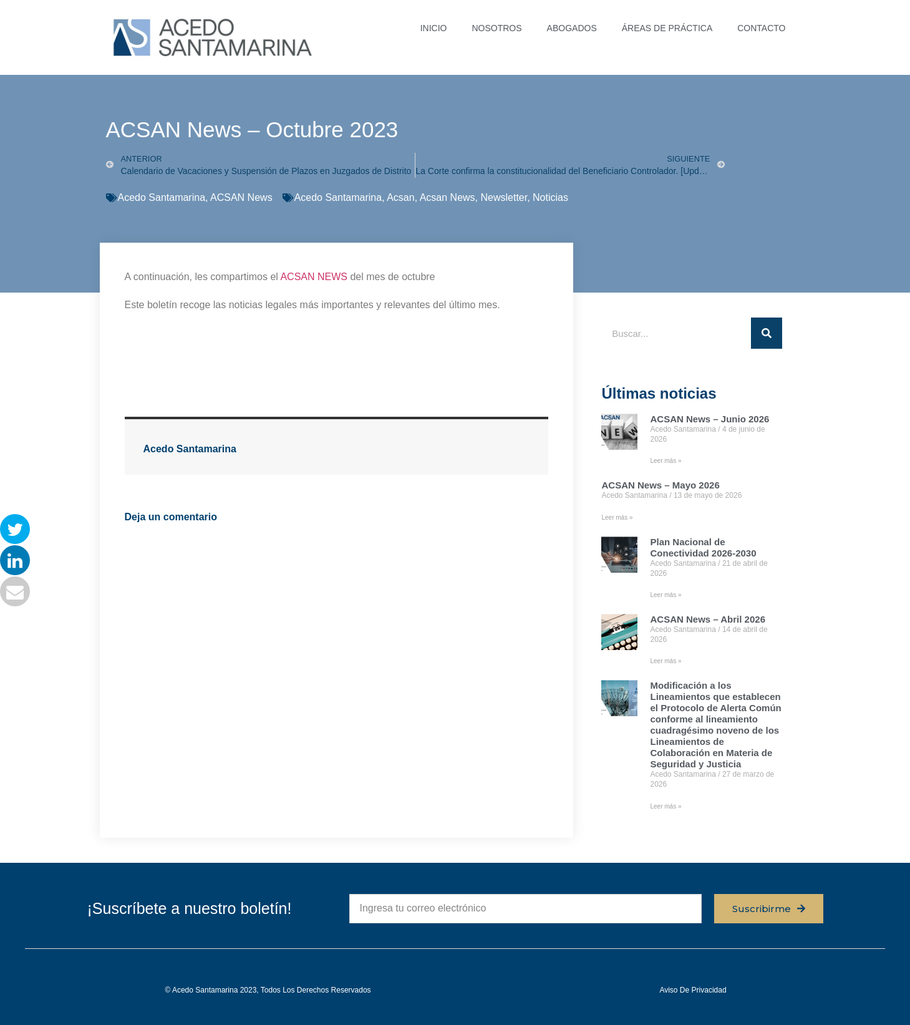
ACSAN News (241, 197)
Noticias (550, 197)
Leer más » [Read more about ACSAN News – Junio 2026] (665, 460)
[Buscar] (766, 333)
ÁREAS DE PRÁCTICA (667, 28)
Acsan (400, 197)
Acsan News (447, 197)
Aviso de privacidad (692, 990)
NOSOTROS (496, 28)
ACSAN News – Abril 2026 (707, 619)
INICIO (433, 28)
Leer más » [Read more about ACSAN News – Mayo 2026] (616, 517)
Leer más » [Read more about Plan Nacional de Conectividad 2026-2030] (665, 594)
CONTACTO (761, 28)
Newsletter (503, 197)
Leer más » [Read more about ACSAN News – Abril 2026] (665, 661)
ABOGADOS (572, 28)
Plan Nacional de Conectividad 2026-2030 (703, 547)
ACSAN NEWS (313, 276)
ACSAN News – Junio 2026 (709, 419)
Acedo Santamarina (162, 197)
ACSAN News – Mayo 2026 (660, 485)
